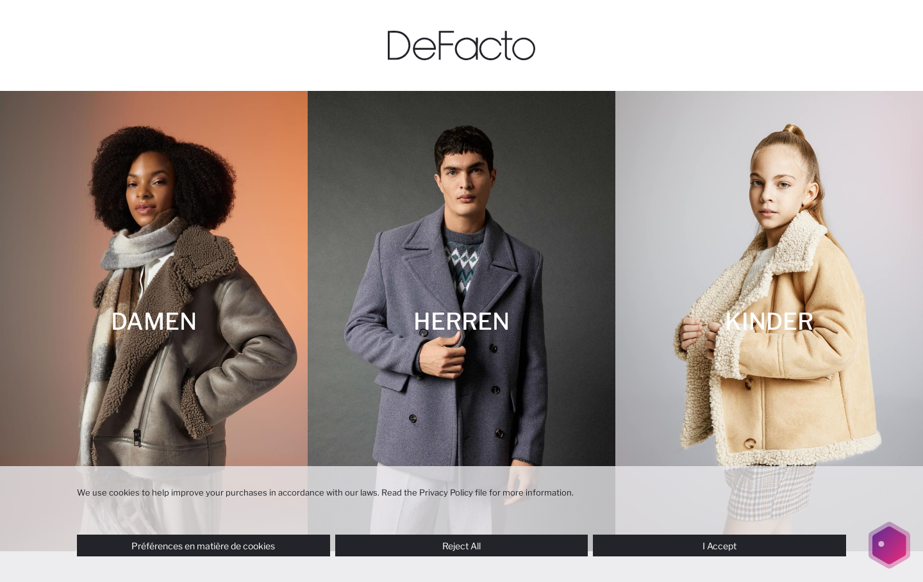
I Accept (719, 545)
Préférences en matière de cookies (203, 545)
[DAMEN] (154, 321)
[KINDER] (769, 321)
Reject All (461, 545)
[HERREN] (461, 321)
